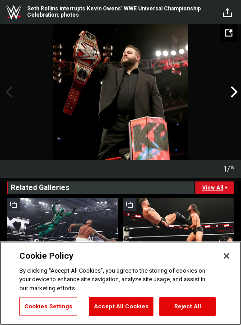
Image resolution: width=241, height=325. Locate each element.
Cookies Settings (48, 306)
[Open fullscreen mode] (228, 33)
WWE (13, 12)
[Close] (226, 256)
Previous (8, 92)
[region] (120, 283)
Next (233, 92)
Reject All (187, 306)
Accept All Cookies (121, 306)
